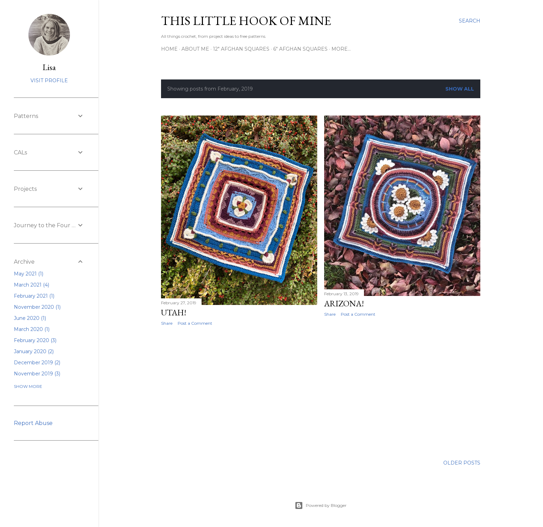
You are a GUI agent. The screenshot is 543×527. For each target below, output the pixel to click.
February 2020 (35, 340)
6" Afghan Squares (300, 49)
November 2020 (37, 307)
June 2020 (30, 318)
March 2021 (31, 285)
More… (341, 49)
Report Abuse (33, 423)
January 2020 (34, 351)
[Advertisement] (239, 391)
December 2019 (37, 362)
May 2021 (28, 274)
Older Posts (461, 463)
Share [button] (166, 323)
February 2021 (34, 296)
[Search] (469, 20)
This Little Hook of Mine (246, 20)
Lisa (49, 67)
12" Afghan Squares (241, 49)
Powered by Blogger (321, 505)
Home (169, 49)
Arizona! (344, 303)
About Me (195, 49)
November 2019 (37, 374)
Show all (459, 89)
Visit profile (49, 80)
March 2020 (32, 329)
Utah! (173, 312)
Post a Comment (195, 323)
